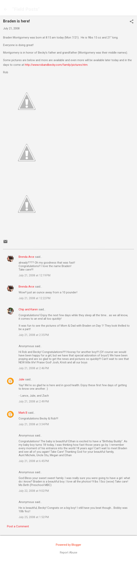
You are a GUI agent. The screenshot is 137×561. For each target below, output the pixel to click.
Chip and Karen (28, 309)
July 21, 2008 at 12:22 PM (34, 298)
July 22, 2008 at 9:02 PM (34, 491)
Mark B (23, 412)
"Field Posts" (26, 9)
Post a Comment (18, 526)
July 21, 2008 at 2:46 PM (34, 368)
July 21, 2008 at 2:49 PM (34, 401)
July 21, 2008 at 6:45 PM (34, 461)
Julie (21, 379)
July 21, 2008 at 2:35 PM (34, 335)
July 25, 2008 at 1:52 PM (34, 517)
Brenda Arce (26, 257)
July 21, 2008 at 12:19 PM (34, 275)
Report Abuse (68, 552)
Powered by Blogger (68, 544)
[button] (131, 22)
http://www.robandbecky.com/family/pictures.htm (56, 65)
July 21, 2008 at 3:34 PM (34, 424)
